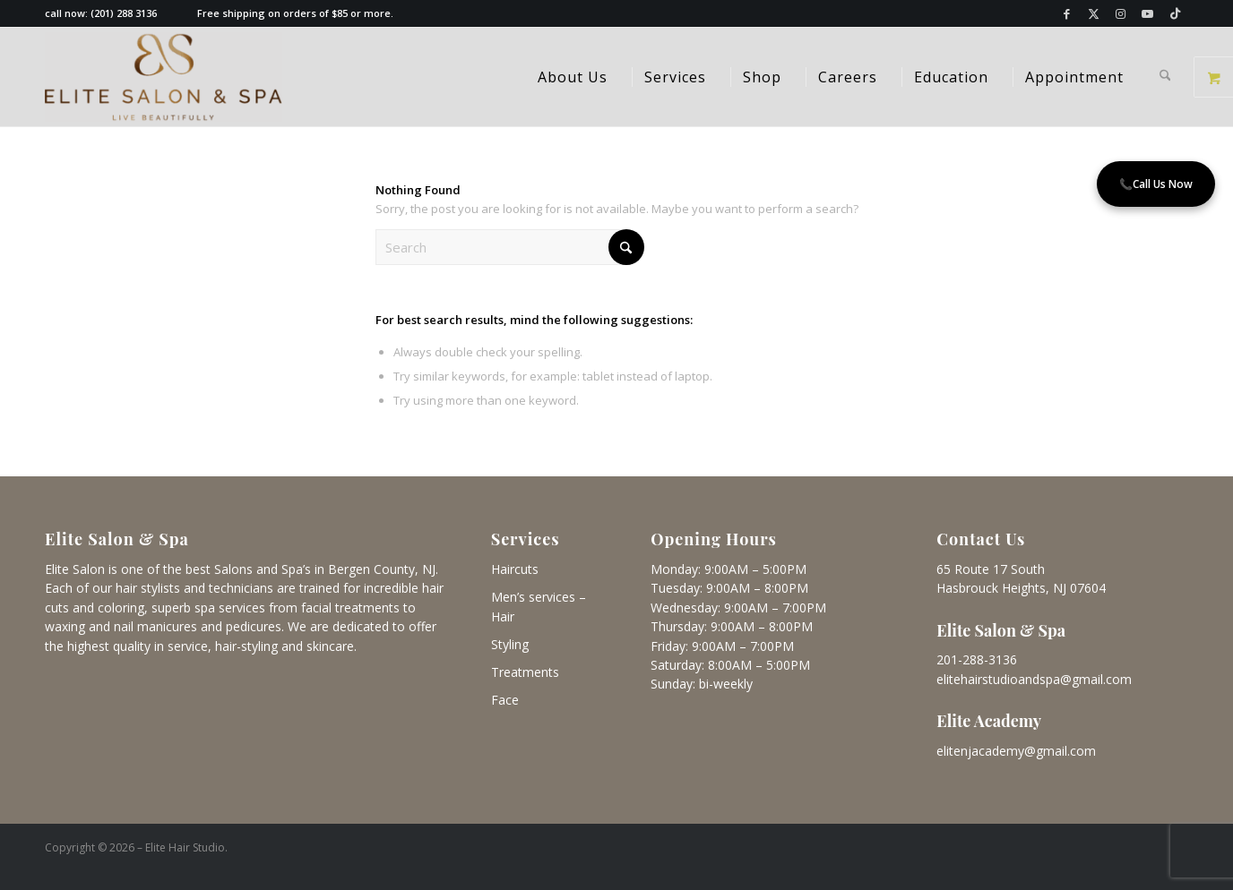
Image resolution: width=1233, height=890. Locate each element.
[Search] (1165, 77)
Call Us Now (1156, 184)
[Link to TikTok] (1174, 13)
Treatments (525, 671)
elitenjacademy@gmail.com (1016, 750)
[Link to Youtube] (1147, 13)
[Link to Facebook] (1067, 13)
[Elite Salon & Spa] (163, 77)
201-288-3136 (976, 659)
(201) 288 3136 (124, 13)
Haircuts (515, 569)
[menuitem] (572, 77)
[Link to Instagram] (1121, 13)
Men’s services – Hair (538, 606)
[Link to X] (1094, 13)
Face (505, 699)
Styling (510, 644)
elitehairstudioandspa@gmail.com (1034, 679)
